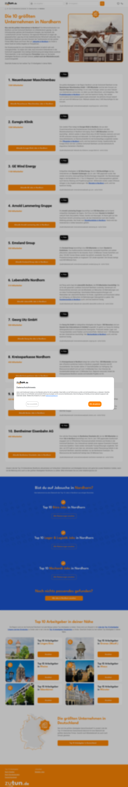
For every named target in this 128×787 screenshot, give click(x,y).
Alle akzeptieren (95, 404)
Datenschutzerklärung (52, 395)
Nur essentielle (32, 404)
